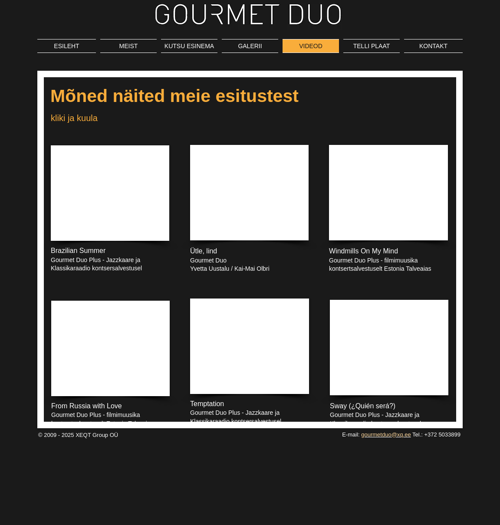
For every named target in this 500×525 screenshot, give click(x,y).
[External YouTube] (110, 193)
